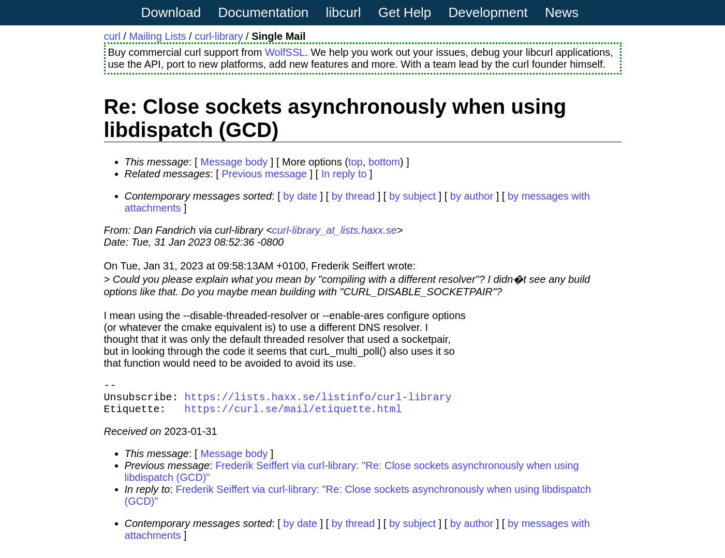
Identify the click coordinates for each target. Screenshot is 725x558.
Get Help (405, 12)
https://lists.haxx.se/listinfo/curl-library (318, 401)
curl (112, 36)
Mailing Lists (157, 36)
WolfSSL (285, 52)
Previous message (264, 173)
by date (300, 196)
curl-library (219, 36)
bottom (384, 162)
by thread (353, 196)
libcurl (343, 12)
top (355, 162)
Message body (234, 162)
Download (171, 12)
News (562, 12)
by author (471, 196)
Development (488, 12)
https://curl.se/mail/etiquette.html (293, 414)
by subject (412, 196)
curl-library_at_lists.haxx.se (334, 230)
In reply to (344, 173)
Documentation (263, 12)
